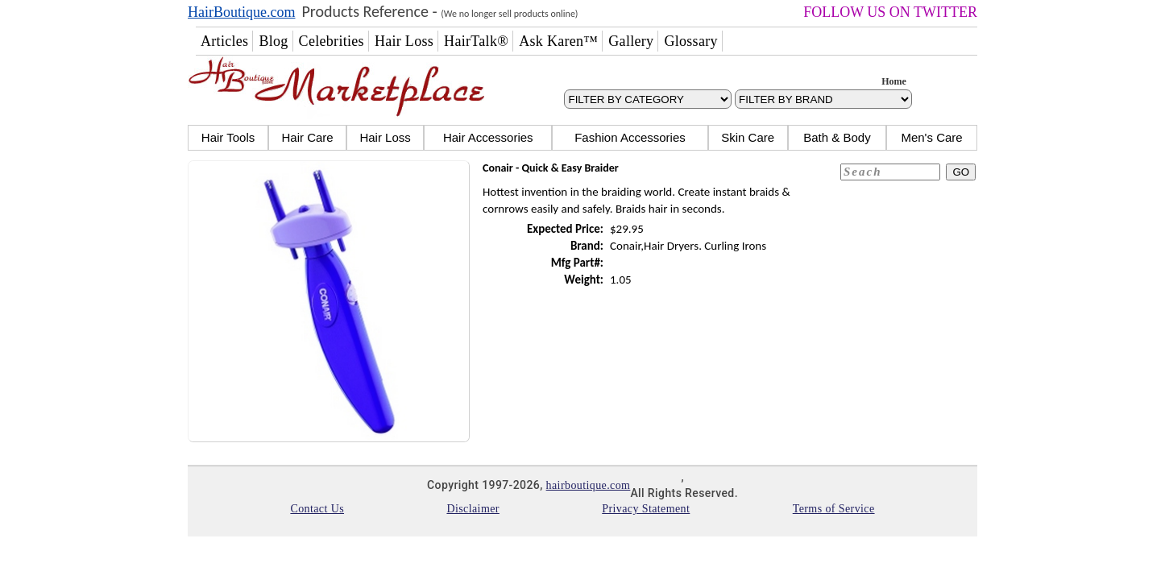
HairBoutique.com (241, 12)
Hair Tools (228, 137)
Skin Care (747, 137)
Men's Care (931, 137)
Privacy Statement (646, 509)
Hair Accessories (488, 137)
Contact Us (317, 509)
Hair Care (307, 137)
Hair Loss (384, 137)
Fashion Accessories (630, 137)
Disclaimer (472, 509)
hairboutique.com (588, 485)
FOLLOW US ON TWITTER (890, 12)
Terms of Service (834, 509)
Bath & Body (836, 137)
